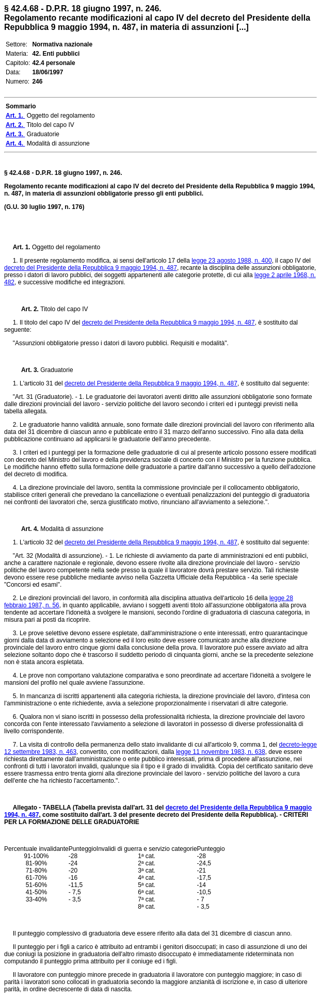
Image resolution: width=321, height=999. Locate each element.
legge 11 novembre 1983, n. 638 (220, 751)
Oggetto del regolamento (66, 247)
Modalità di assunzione (71, 529)
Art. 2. (27, 309)
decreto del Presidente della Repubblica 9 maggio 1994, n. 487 (90, 267)
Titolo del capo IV (64, 309)
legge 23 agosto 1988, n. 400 (231, 260)
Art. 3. (27, 370)
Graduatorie (56, 370)
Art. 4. (27, 529)
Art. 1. (22, 247)
